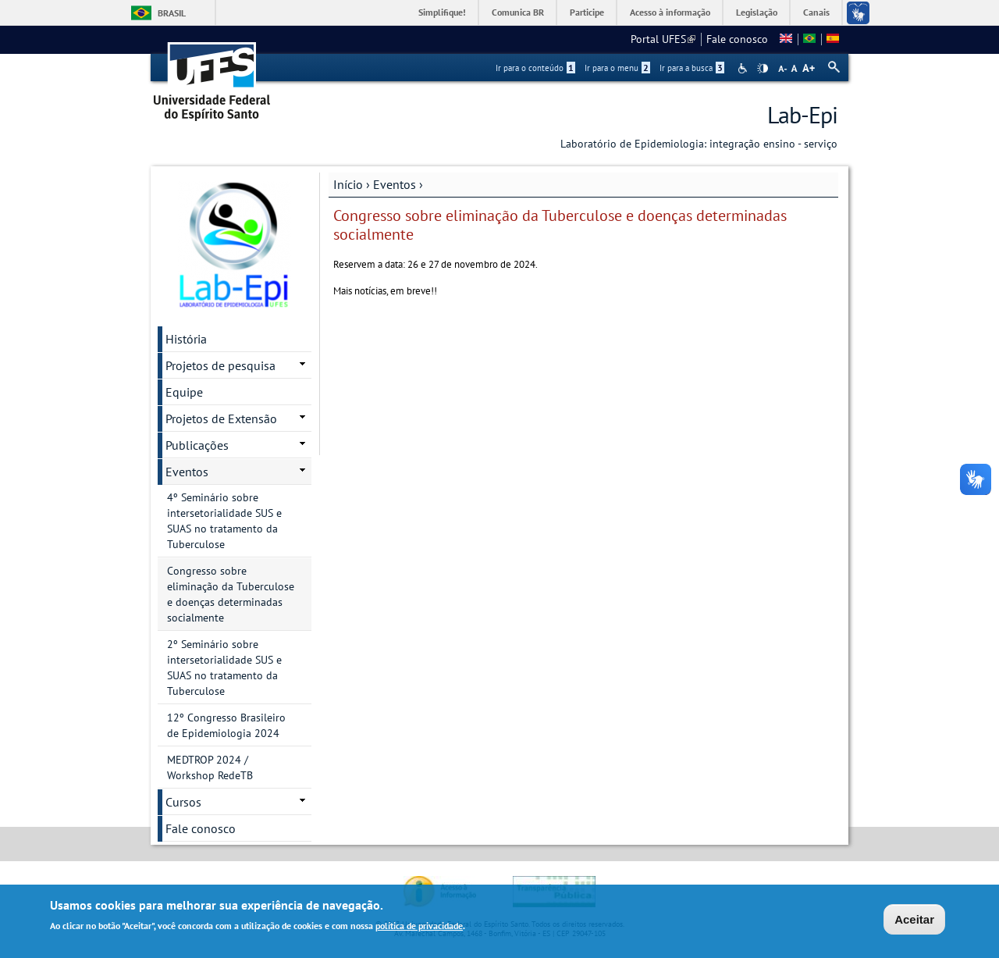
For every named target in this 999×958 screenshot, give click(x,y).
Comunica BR (518, 12)
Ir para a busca (691, 67)
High (762, 68)
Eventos (394, 184)
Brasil (172, 13)
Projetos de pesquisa (220, 365)
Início (348, 184)
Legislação (756, 12)
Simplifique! (442, 12)
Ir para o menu (617, 67)
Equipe (184, 392)
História (186, 339)
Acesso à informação (670, 12)
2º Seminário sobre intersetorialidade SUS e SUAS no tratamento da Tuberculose (224, 667)
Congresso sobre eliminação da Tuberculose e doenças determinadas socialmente (230, 594)
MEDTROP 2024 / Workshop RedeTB (210, 767)
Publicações (197, 445)
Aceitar (914, 920)
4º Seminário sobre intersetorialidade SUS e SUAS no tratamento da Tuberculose (224, 520)
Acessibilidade (744, 68)
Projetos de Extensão (221, 418)
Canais (816, 12)
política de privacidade (419, 926)
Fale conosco (737, 39)
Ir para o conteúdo (535, 67)
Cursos (183, 802)
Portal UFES (663, 39)
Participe (587, 12)
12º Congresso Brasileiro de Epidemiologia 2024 (226, 725)
